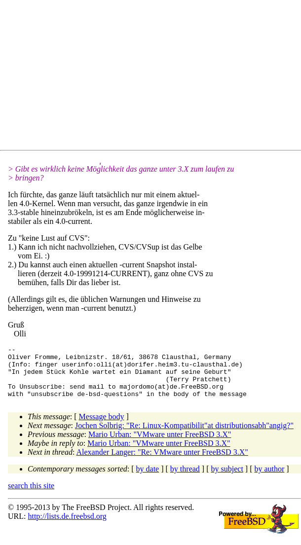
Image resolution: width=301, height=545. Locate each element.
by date (147, 479)
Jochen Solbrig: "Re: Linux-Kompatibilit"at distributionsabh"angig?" (184, 436)
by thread (185, 479)
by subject (227, 479)
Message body (101, 427)
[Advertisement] (154, 77)
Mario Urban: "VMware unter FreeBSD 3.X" (159, 444)
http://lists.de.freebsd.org (67, 526)
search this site (31, 496)
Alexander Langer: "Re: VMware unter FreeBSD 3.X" (162, 462)
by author (269, 479)
